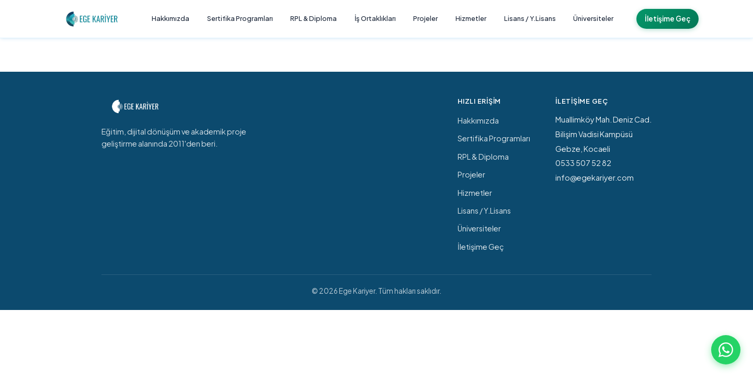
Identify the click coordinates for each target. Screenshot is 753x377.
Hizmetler (470, 18)
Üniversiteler (593, 18)
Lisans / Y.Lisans (530, 18)
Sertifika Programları (240, 18)
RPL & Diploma (313, 18)
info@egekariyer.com (594, 177)
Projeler (425, 18)
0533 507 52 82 (583, 163)
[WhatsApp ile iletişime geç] (725, 349)
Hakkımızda (170, 18)
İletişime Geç (667, 18)
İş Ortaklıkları (375, 18)
